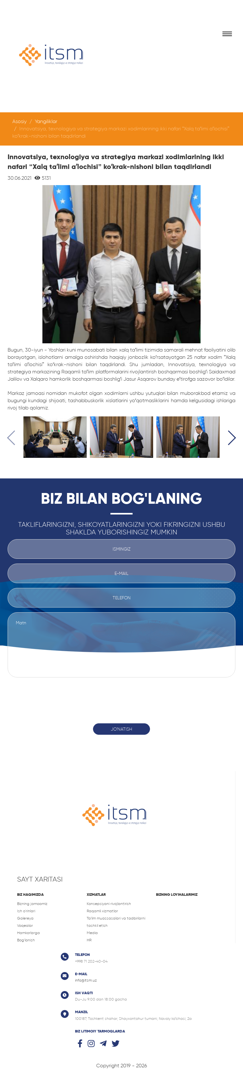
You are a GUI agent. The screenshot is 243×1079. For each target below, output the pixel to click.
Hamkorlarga (28, 933)
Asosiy (19, 121)
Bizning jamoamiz (32, 903)
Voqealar (25, 925)
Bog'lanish (26, 940)
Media (92, 933)
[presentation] (14, 439)
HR (89, 940)
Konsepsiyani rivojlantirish (109, 903)
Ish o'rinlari (26, 911)
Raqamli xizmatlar (102, 911)
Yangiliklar (46, 121)
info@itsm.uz (86, 980)
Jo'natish (121, 729)
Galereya (25, 918)
